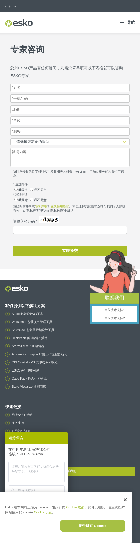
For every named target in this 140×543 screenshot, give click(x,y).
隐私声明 (41, 206)
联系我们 (69, 471)
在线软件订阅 (21, 431)
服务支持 (18, 423)
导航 (131, 22)
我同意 (21, 190)
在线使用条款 (59, 206)
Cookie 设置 (43, 512)
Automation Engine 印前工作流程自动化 (39, 354)
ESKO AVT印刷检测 (25, 370)
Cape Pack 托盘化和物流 (29, 378)
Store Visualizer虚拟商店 (29, 386)
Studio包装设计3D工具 (27, 314)
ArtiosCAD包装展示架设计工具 (33, 330)
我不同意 (38, 190)
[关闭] (125, 499)
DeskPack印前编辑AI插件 (29, 338)
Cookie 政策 (75, 507)
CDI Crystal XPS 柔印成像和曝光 (35, 362)
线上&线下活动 (22, 415)
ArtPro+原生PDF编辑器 (28, 346)
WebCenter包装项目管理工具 (32, 322)
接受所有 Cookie (92, 526)
